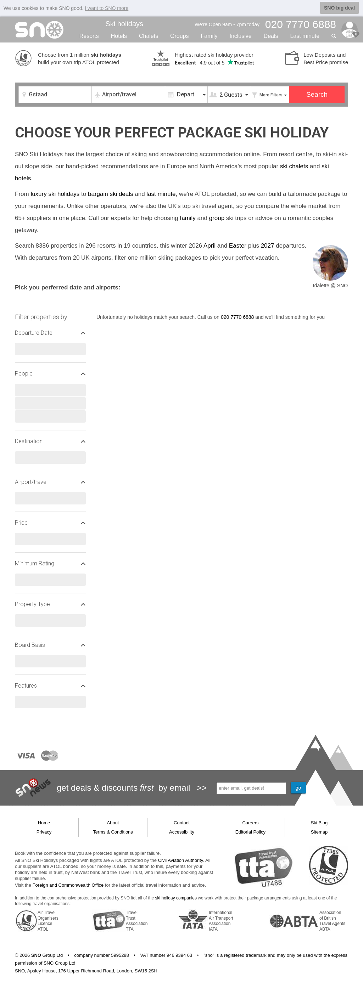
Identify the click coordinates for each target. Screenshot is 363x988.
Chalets (148, 35)
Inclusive (240, 35)
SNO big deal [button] (339, 8)
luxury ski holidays (54, 193)
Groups (179, 35)
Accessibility (181, 831)
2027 (267, 245)
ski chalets (294, 165)
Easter (237, 245)
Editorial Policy (250, 831)
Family (209, 35)
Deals (271, 35)
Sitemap (319, 831)
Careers (250, 822)
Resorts (89, 35)
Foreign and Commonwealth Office (68, 884)
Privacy (44, 831)
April (209, 245)
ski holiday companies (176, 897)
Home (44, 822)
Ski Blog (319, 822)
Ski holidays (124, 23)
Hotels (119, 35)
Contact (182, 822)
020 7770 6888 (237, 316)
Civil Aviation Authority (180, 859)
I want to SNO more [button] (106, 8)
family (187, 217)
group (216, 217)
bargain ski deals (110, 193)
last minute (160, 193)
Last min (304, 35)
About (113, 822)
